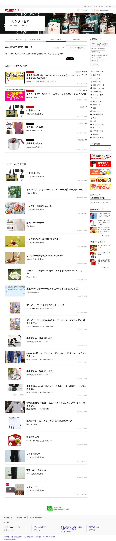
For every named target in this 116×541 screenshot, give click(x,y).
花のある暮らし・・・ (98, 52)
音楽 (93, 108)
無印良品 (94, 60)
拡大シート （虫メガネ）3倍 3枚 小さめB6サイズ (49, 421)
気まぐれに (30, 226)
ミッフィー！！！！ (35, 487)
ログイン (84, 10)
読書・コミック (96, 111)
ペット (93, 98)
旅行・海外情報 (96, 114)
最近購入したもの (34, 127)
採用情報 (38, 537)
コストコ (101, 60)
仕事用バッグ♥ (33, 110)
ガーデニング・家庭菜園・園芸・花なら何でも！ (100, 56)
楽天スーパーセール (35, 222)
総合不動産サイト (94, 527)
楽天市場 (108, 6)
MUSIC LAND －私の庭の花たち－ (39, 359)
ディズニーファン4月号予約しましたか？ (45, 305)
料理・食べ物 (95, 91)
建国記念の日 (32, 437)
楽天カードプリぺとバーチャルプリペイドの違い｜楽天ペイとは (56, 94)
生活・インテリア (97, 88)
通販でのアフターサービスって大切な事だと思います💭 (52, 289)
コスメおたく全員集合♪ (35, 114)
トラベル (101, 6)
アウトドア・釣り (97, 124)
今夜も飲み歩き (14, 25)
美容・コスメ (95, 81)
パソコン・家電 (96, 131)
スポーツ (94, 121)
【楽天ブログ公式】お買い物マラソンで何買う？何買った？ (100, 44)
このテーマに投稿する (76, 48)
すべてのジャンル (97, 137)
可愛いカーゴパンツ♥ (36, 470)
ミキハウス (95, 64)
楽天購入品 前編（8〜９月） (40, 371)
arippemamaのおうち (34, 130)
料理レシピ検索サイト (40, 527)
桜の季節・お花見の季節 (98, 48)
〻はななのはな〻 (33, 292)
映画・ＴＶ (95, 104)
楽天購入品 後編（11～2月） (40, 338)
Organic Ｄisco (31, 97)
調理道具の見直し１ (35, 143)
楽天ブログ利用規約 (49, 537)
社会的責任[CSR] (29, 537)
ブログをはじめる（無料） (102, 202)
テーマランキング (56, 39)
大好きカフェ (25, 25)
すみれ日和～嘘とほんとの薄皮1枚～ (40, 308)
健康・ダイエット (97, 85)
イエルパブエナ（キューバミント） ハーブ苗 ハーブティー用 (54, 189)
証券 (95, 6)
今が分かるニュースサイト (12, 527)
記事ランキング (35, 39)
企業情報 (6, 537)
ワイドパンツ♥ (33, 454)
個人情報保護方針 (16, 537)
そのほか (94, 134)
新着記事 (76, 39)
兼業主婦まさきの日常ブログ (37, 342)
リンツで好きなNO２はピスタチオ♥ (43, 239)
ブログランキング (15, 39)
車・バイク (95, 127)
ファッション (95, 78)
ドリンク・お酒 (96, 95)
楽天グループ (87, 6)
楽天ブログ (14, 10)
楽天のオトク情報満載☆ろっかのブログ (41, 81)
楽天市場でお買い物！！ (19, 47)
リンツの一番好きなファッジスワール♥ (44, 255)
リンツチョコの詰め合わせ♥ (39, 206)
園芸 (93, 118)
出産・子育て (95, 75)
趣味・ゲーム (95, 101)
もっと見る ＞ (106, 236)
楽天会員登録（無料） (103, 10)
